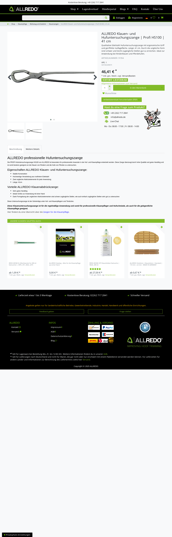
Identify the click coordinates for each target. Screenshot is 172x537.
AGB (53, 331)
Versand (16, 331)
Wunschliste (109, 93)
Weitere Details (33, 149)
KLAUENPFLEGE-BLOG (12, 15)
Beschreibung (15, 149)
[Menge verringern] (109, 89)
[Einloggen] (119, 18)
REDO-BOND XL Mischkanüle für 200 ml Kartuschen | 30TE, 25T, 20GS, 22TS (22, 264)
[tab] (15, 149)
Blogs (123, 9)
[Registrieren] (135, 18)
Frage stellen (125, 311)
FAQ (134, 9)
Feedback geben (46, 311)
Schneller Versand (139, 295)
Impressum (56, 327)
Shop (73, 9)
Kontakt (145, 9)
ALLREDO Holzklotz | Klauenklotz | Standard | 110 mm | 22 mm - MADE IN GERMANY (146, 264)
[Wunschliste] (153, 18)
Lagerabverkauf (90, 9)
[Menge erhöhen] (109, 86)
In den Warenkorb (146, 88)
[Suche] (106, 17)
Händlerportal (109, 9)
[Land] (146, 18)
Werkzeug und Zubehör (37, 24)
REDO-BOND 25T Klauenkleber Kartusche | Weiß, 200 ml (104, 264)
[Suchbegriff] (62, 17)
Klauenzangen (54, 24)
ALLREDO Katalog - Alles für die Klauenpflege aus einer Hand (64, 264)
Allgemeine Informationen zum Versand (119, 83)
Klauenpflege (22, 24)
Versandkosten (128, 76)
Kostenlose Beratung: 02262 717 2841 (87, 295)
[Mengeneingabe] (104, 88)
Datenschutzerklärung (61, 336)
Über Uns (158, 9)
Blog (54, 340)
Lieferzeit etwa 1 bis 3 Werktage (35, 295)
